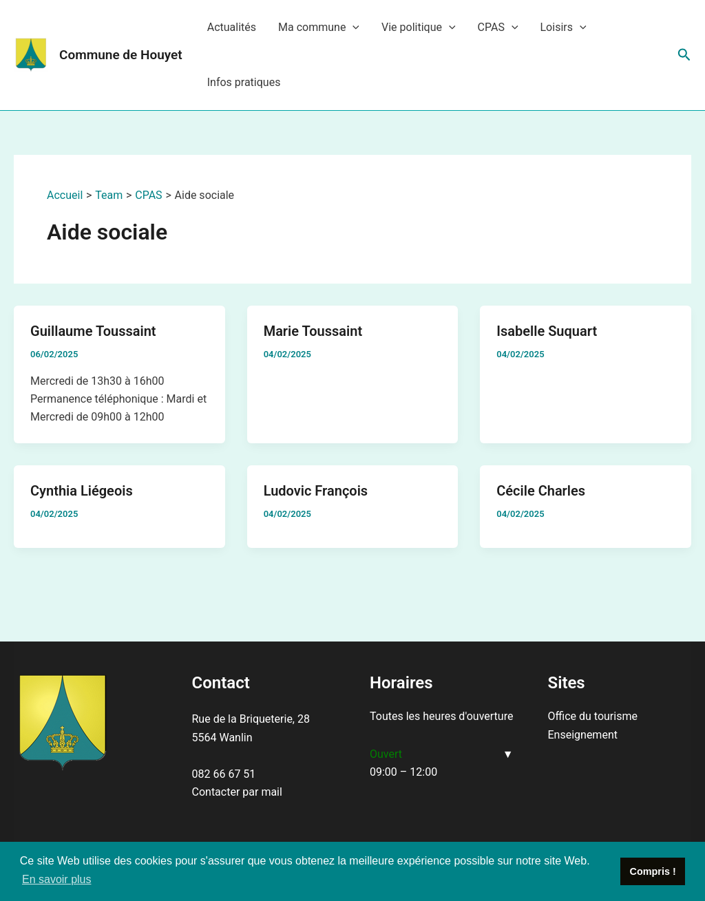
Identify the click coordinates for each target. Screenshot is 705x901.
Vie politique (418, 27)
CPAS (498, 27)
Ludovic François (316, 491)
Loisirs (563, 27)
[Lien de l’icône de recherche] (684, 55)
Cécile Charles (540, 491)
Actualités (231, 27)
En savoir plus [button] (57, 879)
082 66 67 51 (224, 774)
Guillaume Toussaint (93, 331)
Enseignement (583, 734)
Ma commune (318, 27)
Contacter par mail (237, 791)
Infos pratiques (244, 82)
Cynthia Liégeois (81, 491)
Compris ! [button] (653, 871)
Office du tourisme (593, 716)
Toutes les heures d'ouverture (441, 716)
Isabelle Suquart (546, 331)
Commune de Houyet (120, 55)
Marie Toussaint (313, 331)
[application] (352, 27)
